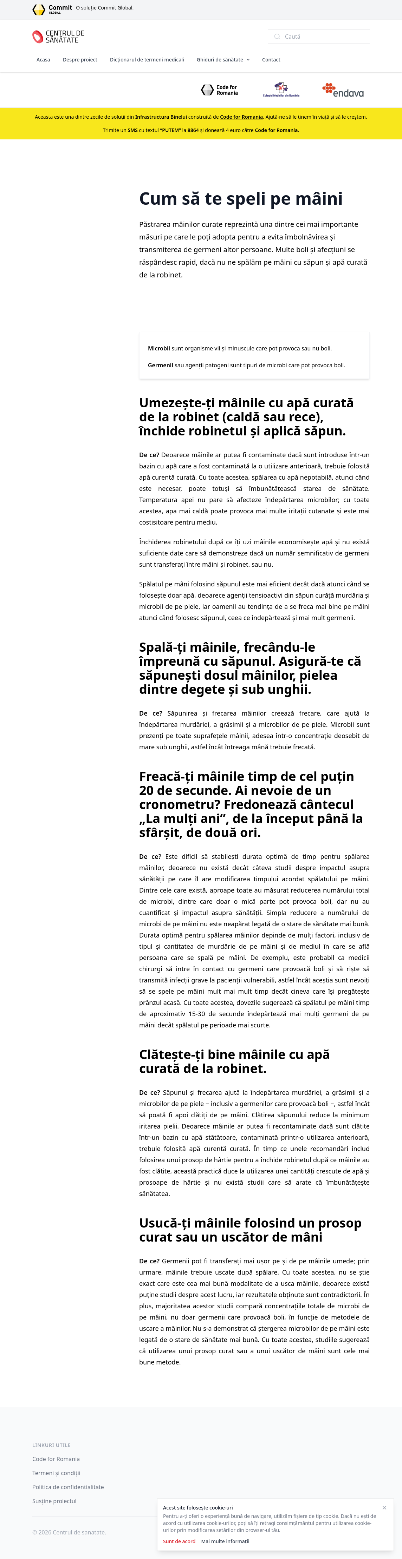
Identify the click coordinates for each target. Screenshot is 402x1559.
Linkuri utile (51, 1445)
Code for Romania (56, 1459)
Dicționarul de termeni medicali (147, 59)
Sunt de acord (179, 1541)
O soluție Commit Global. (105, 7)
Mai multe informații (225, 1541)
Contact (271, 59)
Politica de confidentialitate (68, 1487)
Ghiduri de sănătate (220, 59)
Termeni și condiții (56, 1473)
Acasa (43, 59)
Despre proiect (80, 59)
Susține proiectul (54, 1501)
